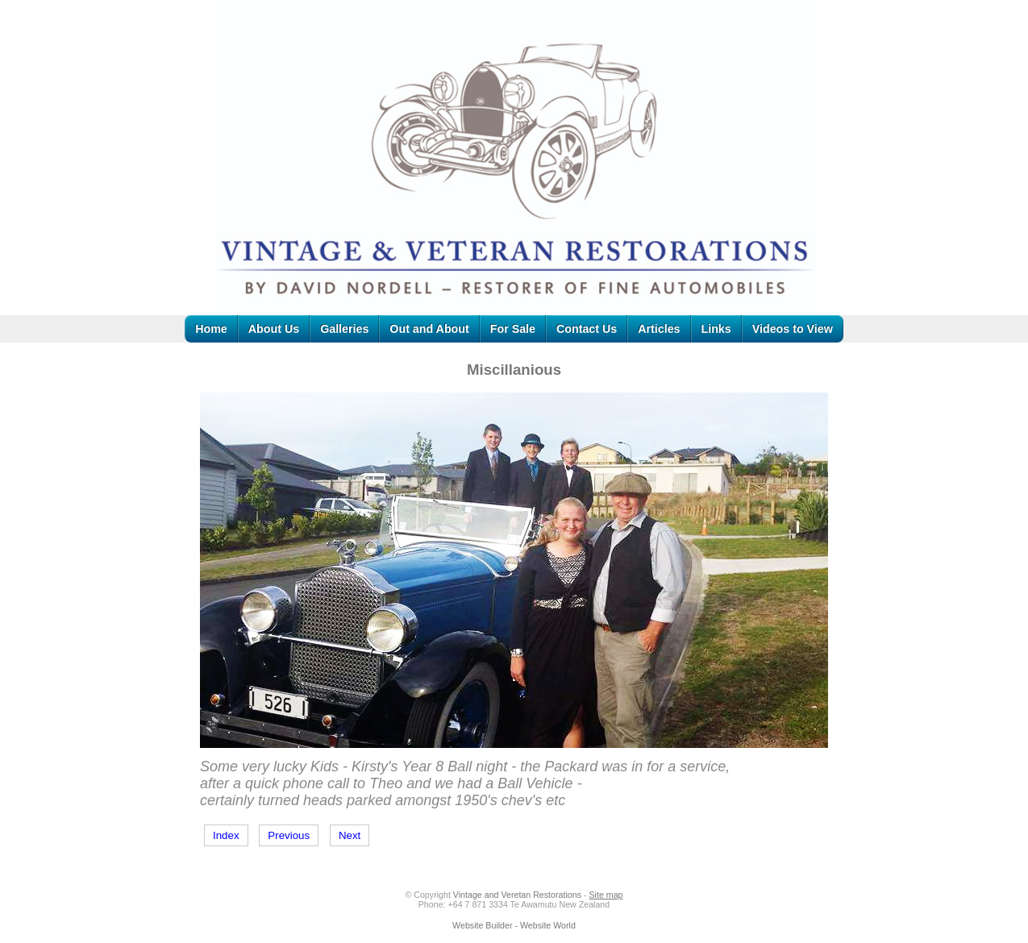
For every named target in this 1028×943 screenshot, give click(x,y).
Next (349, 835)
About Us (273, 328)
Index (226, 835)
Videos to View (792, 328)
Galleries (344, 328)
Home (211, 328)
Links (716, 328)
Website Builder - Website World (514, 925)
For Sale (512, 328)
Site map (605, 894)
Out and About (428, 328)
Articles (659, 328)
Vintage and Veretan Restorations (517, 894)
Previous (289, 835)
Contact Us (586, 328)
